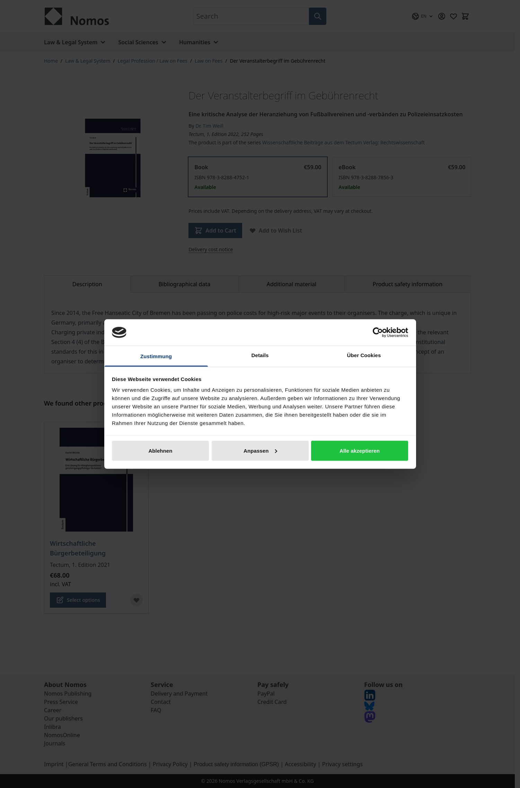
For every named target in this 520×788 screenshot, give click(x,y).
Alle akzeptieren (360, 450)
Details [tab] (260, 355)
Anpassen (260, 450)
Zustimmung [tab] (156, 356)
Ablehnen (160, 450)
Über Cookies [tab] (364, 355)
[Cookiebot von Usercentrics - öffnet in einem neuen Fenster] (377, 332)
